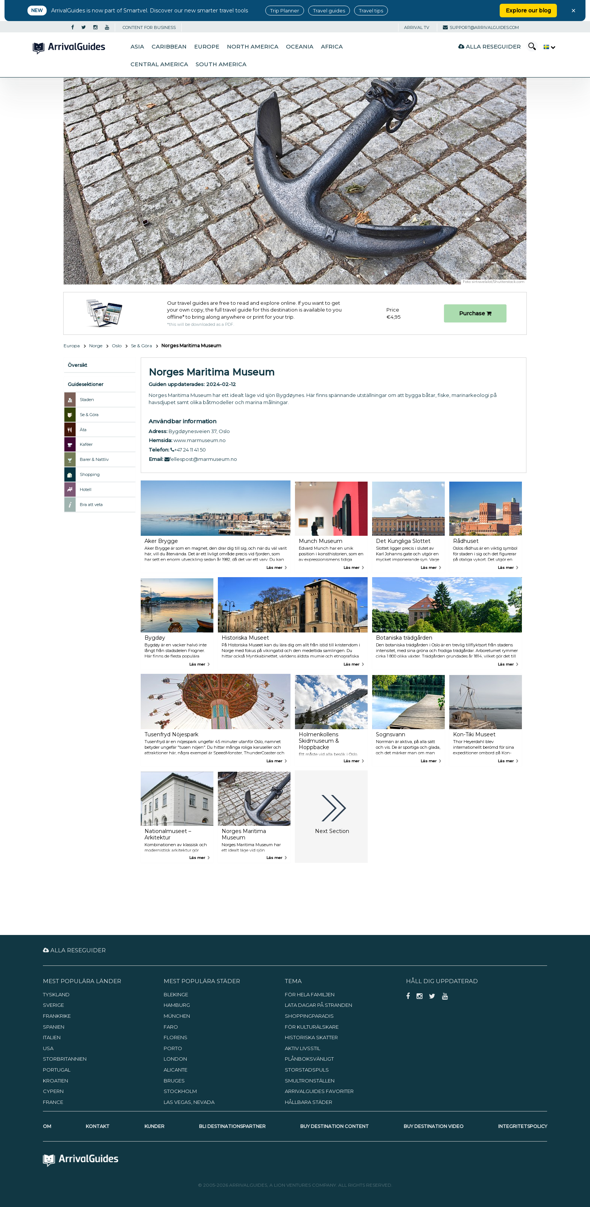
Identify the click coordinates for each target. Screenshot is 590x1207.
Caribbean (169, 46)
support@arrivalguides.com (481, 27)
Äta (83, 429)
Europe (206, 46)
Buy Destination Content (334, 1126)
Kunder (154, 1126)
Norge (95, 345)
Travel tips (371, 11)
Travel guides (329, 11)
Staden (87, 399)
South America (221, 64)
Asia (137, 46)
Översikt (77, 365)
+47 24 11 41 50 (188, 450)
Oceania (299, 46)
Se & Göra (141, 345)
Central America (159, 64)
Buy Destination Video (434, 1126)
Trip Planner (284, 11)
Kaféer (86, 444)
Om (47, 1126)
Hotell (85, 489)
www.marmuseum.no (199, 440)
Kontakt (97, 1126)
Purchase (475, 313)
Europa (72, 345)
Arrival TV (416, 27)
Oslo (117, 345)
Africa (332, 46)
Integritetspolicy (522, 1126)
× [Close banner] (573, 10)
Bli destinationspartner (232, 1126)
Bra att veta (91, 504)
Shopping (90, 474)
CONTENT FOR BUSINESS (149, 27)
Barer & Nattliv (94, 459)
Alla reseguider (489, 46)
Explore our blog (528, 10)
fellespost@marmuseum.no (200, 459)
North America (252, 46)
